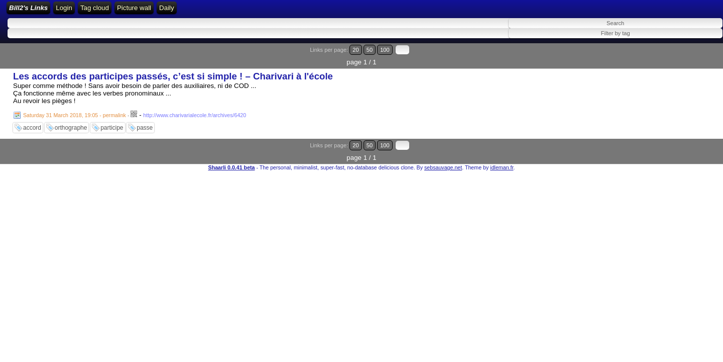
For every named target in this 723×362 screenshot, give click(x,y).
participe (111, 122)
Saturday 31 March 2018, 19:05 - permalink (74, 110)
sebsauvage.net (443, 149)
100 (691, 56)
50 (681, 56)
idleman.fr (501, 149)
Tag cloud (277, 11)
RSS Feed (192, 11)
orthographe (71, 122)
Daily (349, 11)
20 (671, 56)
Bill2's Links (91, 11)
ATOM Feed (237, 11)
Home (136, 11)
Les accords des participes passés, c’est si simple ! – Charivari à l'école (173, 70)
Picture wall (316, 11)
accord (32, 122)
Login (161, 11)
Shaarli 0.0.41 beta (231, 149)
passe (145, 122)
